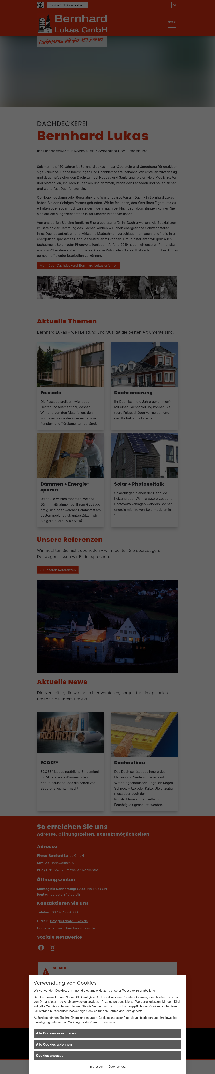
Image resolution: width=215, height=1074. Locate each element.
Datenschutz (117, 1066)
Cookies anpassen (51, 1055)
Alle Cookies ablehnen (54, 1044)
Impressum (96, 1066)
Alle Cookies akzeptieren (56, 1033)
